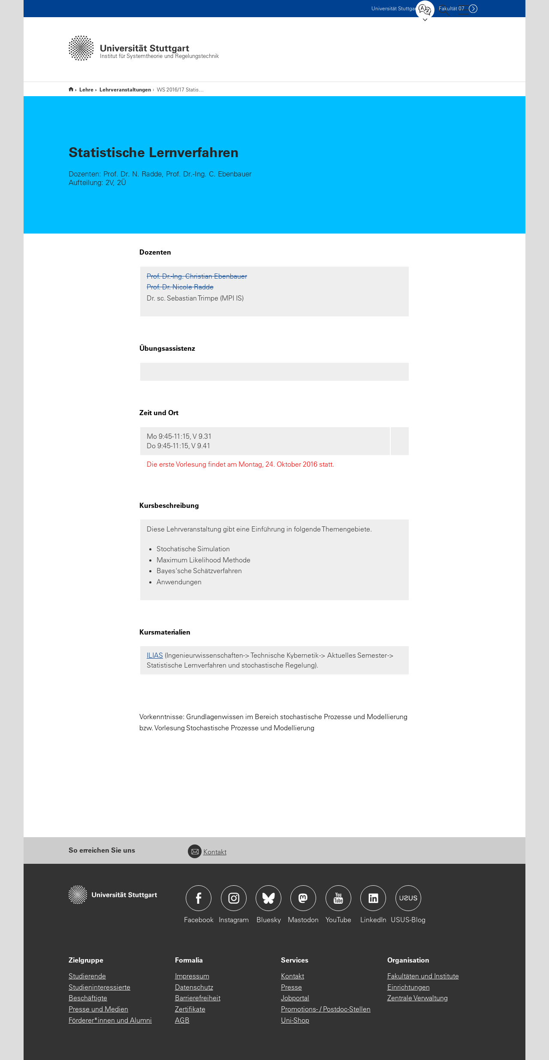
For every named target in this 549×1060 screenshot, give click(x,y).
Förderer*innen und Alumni (110, 1020)
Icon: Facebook (198, 898)
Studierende (87, 976)
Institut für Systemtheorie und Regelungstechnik (71, 89)
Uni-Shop (295, 1020)
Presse (291, 987)
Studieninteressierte (99, 987)
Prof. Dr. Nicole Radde (180, 286)
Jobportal (295, 997)
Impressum (192, 976)
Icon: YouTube (338, 898)
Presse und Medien (98, 1009)
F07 (452, 8)
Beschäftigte (88, 997)
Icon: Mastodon (303, 898)
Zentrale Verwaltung (417, 997)
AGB (182, 1020)
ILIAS (155, 655)
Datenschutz (194, 987)
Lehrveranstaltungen (125, 89)
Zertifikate (190, 1009)
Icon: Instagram (234, 898)
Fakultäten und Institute (423, 976)
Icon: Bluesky (268, 898)
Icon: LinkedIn (373, 898)
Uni (394, 8)
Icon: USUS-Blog (408, 898)
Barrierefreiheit (197, 997)
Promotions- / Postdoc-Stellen (326, 1009)
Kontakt (207, 851)
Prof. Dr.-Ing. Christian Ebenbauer (197, 276)
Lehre (86, 89)
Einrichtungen (408, 987)
